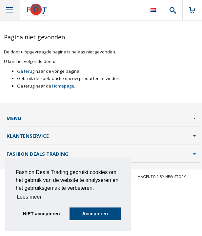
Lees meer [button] (29, 197)
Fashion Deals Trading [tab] (38, 153)
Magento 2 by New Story (161, 176)
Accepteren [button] (95, 213)
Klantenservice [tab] (28, 135)
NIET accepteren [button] (41, 213)
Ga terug (25, 71)
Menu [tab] (14, 118)
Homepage (63, 86)
